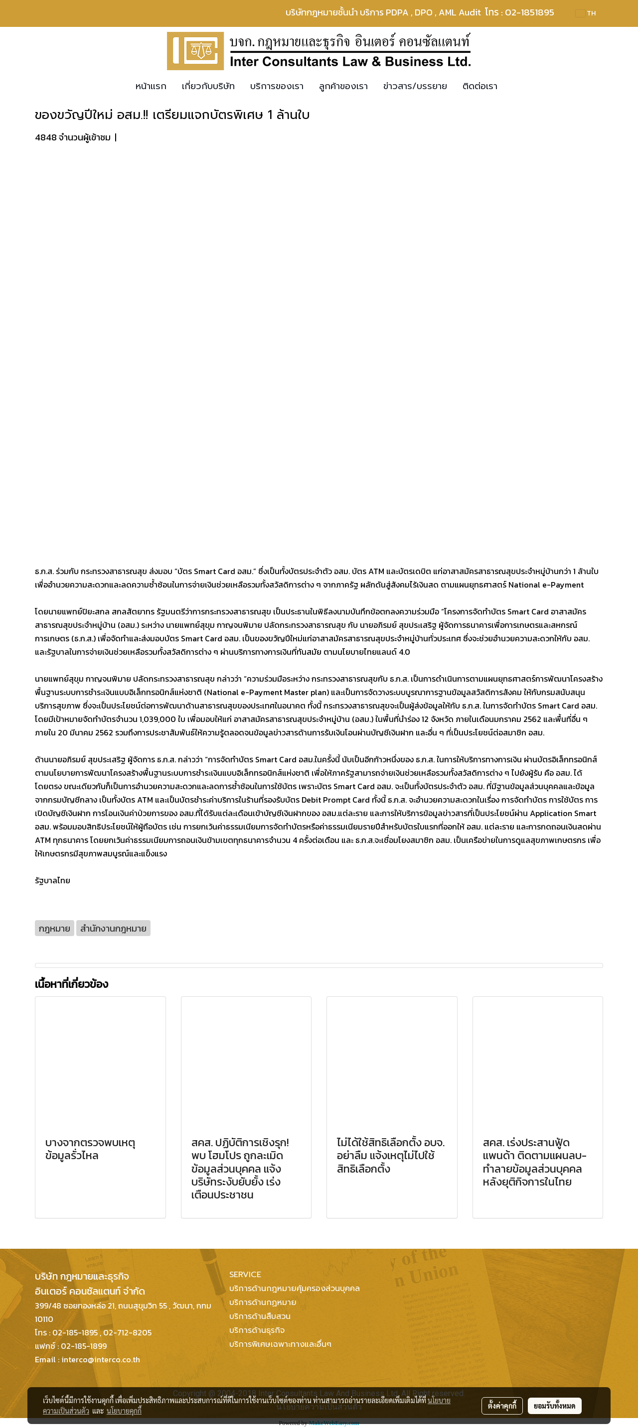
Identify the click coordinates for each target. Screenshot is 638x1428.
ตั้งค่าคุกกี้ (502, 1405)
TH (586, 13)
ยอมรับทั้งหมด (555, 1405)
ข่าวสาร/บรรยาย (415, 86)
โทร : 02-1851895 (525, 12)
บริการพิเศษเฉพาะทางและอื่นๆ (280, 1344)
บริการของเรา (277, 86)
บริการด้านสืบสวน (260, 1316)
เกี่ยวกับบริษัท (208, 86)
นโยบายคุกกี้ (124, 1410)
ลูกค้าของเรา (343, 86)
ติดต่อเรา (480, 86)
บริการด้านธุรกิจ (257, 1330)
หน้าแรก (151, 86)
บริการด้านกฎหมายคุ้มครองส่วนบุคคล (294, 1289)
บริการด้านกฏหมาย (263, 1303)
